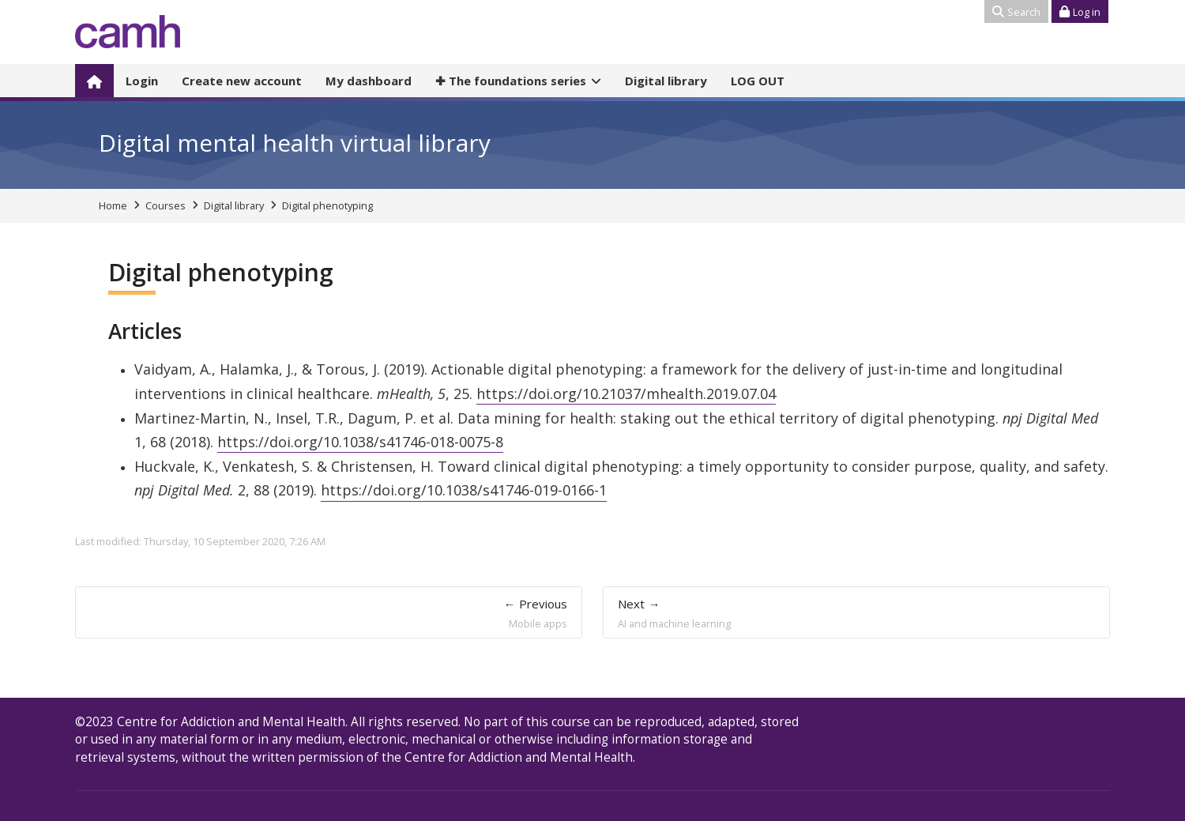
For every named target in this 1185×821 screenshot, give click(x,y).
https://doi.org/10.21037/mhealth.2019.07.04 (626, 393)
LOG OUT (757, 81)
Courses (165, 205)
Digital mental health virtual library (295, 142)
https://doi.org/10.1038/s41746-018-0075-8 (360, 441)
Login (142, 81)
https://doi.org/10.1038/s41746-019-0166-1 (464, 489)
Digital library (666, 81)
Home (113, 205)
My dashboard (368, 81)
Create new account (242, 81)
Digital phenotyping (327, 205)
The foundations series (510, 81)
